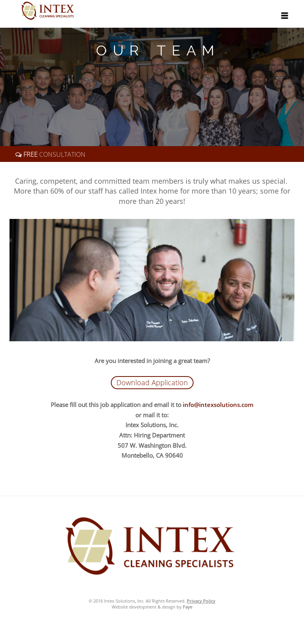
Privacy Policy (201, 601)
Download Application (152, 382)
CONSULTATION (54, 154)
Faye (187, 607)
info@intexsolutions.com (218, 405)
